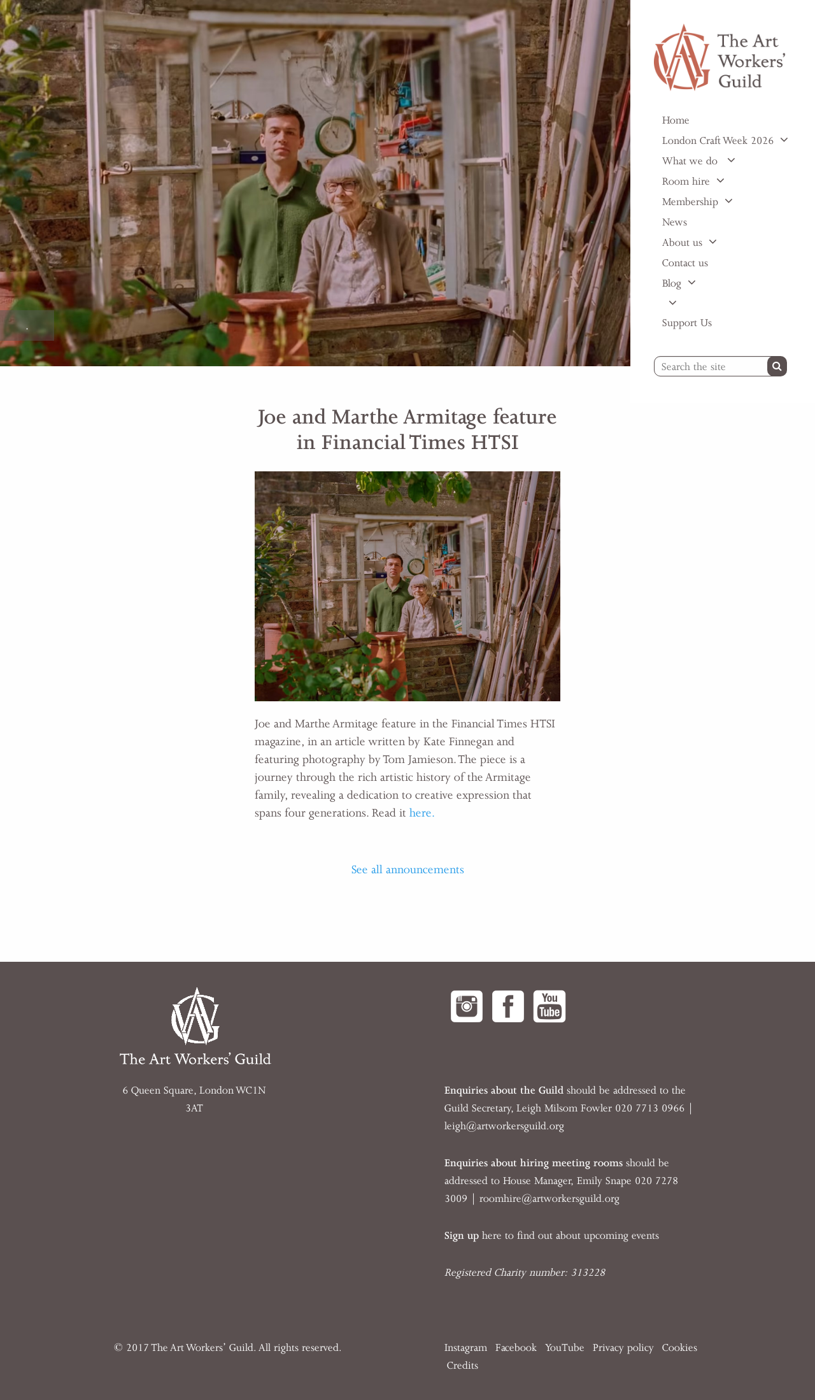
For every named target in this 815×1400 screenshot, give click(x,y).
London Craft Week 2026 (718, 140)
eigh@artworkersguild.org (505, 1126)
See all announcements (407, 869)
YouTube (565, 1347)
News (674, 222)
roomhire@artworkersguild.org (549, 1198)
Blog (671, 283)
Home (676, 120)
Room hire (686, 181)
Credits (462, 1365)
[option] (315, 183)
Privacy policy (623, 1347)
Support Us (687, 323)
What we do (691, 161)
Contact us (685, 263)
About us (682, 242)
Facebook (516, 1347)
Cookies (679, 1347)
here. (422, 813)
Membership (690, 202)
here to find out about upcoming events (551, 1235)
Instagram (465, 1347)
